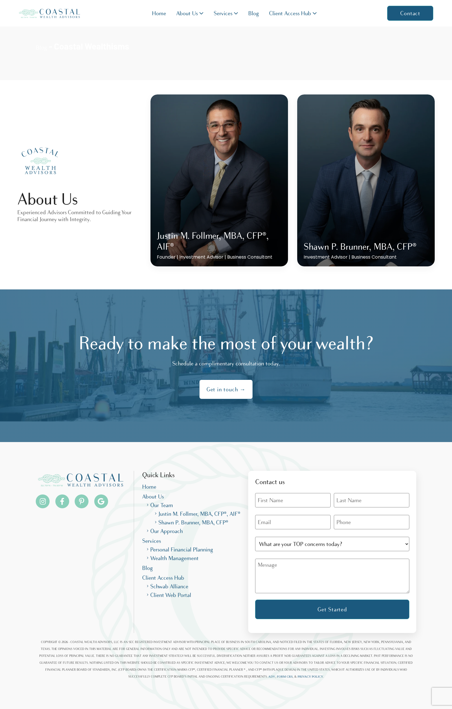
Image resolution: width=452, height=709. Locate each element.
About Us (190, 13)
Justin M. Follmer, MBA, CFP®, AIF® (199, 513)
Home (159, 13)
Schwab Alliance (169, 586)
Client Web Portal (170, 595)
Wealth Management (174, 558)
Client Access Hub (293, 13)
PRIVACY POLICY (310, 676)
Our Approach (166, 531)
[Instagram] (43, 501)
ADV (271, 676)
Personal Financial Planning (181, 549)
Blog (253, 13)
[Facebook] (62, 501)
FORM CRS (285, 676)
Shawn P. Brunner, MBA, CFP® (193, 522)
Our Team (161, 505)
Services (226, 13)
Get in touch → (226, 389)
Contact (410, 13)
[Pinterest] (81, 501)
